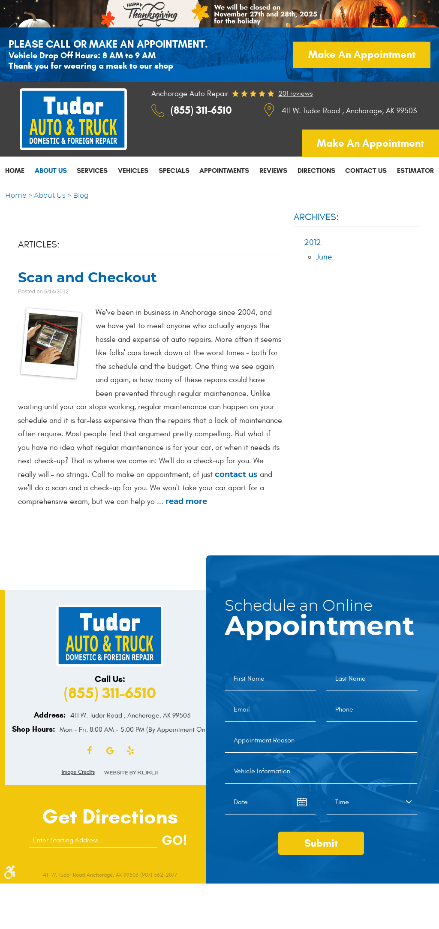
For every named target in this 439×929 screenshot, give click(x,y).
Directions (316, 170)
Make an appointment (361, 54)
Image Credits (78, 772)
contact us (236, 475)
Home (14, 170)
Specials (174, 170)
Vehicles (133, 170)
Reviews (273, 170)
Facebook (89, 751)
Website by (130, 772)
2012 (312, 242)
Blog (81, 195)
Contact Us (366, 170)
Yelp (130, 751)
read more (186, 502)
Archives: (316, 217)
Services (92, 170)
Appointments (224, 170)
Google (110, 751)
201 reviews (295, 93)
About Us (51, 170)
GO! (174, 840)
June (324, 257)
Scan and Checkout (87, 278)
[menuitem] (14, 170)
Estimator (415, 170)
